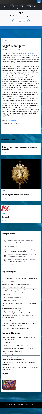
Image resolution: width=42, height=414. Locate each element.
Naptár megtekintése (8, 265)
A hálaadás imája (8, 354)
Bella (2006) (6, 294)
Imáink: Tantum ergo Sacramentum (13, 359)
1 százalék (5, 217)
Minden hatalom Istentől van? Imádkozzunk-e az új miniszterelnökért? (18, 316)
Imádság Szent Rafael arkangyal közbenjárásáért (18, 348)
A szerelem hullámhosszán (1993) (12, 308)
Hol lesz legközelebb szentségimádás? (15, 195)
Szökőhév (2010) (7, 320)
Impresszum (21, 9)
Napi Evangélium (15, 7)
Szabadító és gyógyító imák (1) (12, 351)
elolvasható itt (11, 120)
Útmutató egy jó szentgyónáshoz (13, 357)
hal (21, 49)
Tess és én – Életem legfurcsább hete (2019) (15, 328)
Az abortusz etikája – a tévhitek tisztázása (15, 284)
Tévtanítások (34, 7)
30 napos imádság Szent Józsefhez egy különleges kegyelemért (18, 363)
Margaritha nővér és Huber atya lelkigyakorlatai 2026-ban (19, 304)
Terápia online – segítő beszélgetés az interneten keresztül (19, 148)
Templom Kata (31, 53)
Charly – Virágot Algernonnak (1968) (13, 287)
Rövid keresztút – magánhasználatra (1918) (15, 345)
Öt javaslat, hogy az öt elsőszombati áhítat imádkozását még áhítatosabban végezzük (16, 312)
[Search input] (20, 21)
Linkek (6, 40)
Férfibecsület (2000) (8, 281)
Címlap (6, 7)
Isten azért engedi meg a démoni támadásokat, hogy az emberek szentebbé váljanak (19, 324)
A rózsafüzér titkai (8, 342)
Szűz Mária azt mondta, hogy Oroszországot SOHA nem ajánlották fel (20, 368)
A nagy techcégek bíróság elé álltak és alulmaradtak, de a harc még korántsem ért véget (19, 291)
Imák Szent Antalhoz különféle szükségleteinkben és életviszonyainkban (18, 338)
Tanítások (25, 7)
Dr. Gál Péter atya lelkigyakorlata (17, 242)
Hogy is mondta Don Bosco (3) (12, 297)
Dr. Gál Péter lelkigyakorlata (15, 246)
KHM (21, 12)
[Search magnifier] (27, 21)
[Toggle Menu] (39, 1)
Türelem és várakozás (9, 300)
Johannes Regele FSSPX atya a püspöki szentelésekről (19, 278)
